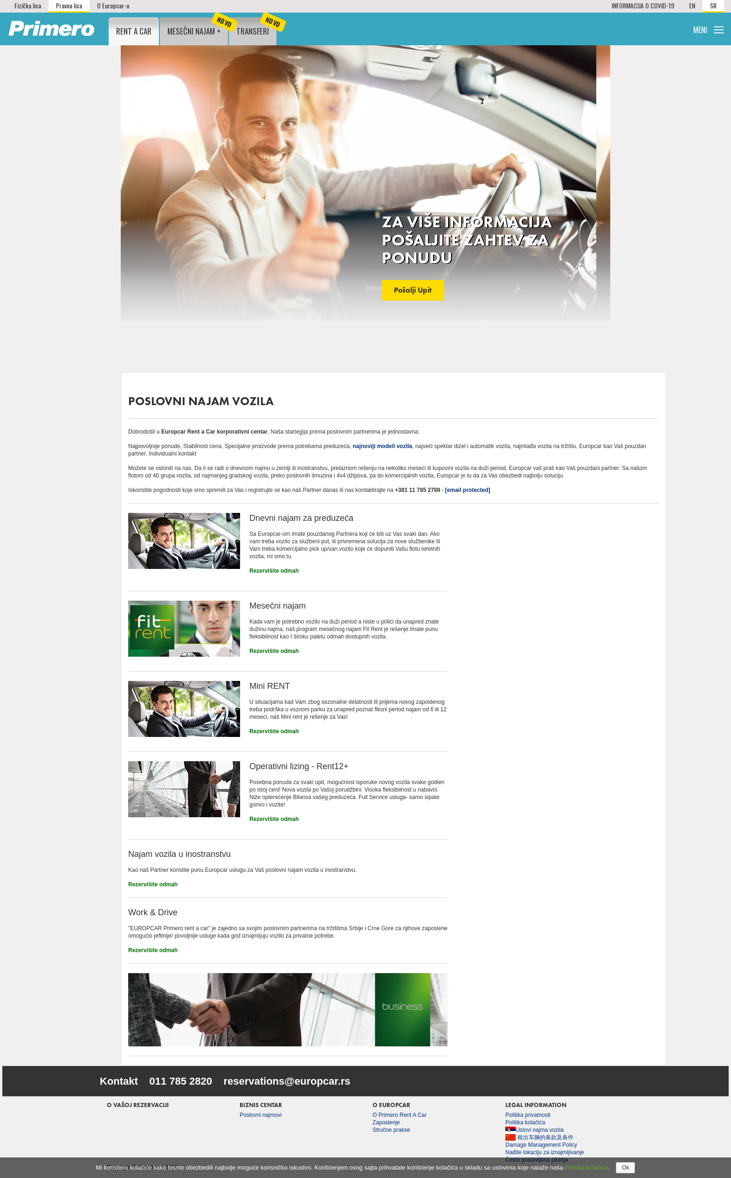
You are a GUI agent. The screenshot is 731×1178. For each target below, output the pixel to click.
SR (713, 5)
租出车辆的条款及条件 (539, 1137)
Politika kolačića (525, 1122)
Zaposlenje (386, 1122)
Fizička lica (27, 5)
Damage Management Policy (541, 1145)
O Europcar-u (113, 5)
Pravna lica (69, 5)
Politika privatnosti (528, 1115)
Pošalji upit (413, 290)
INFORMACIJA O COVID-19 (643, 5)
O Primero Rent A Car (399, 1115)
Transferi (256, 27)
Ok (625, 1167)
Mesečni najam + (197, 27)
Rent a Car (134, 31)
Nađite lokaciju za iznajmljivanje (544, 1152)
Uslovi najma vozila (534, 1130)
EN (692, 5)
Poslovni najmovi (261, 1115)
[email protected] (467, 490)
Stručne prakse (391, 1130)
